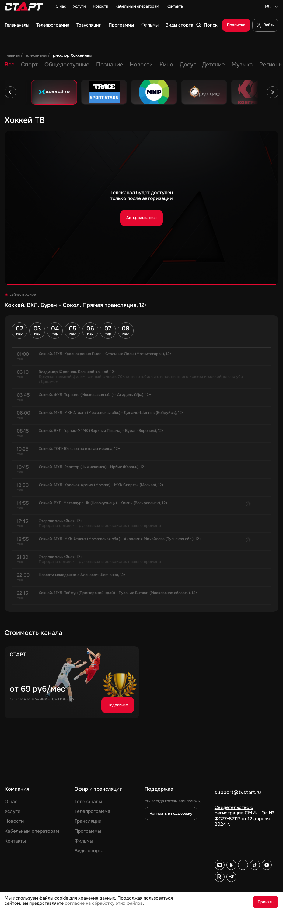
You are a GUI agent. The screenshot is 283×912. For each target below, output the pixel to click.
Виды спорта (179, 25)
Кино (166, 65)
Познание (109, 65)
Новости (100, 6)
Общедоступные (66, 65)
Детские (213, 65)
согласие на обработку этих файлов (104, 903)
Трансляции (89, 25)
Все (10, 65)
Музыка (242, 65)
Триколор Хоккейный (71, 55)
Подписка (236, 25)
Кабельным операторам (137, 6)
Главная (12, 55)
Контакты (175, 6)
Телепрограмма (52, 25)
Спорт (29, 65)
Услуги (79, 6)
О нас (61, 6)
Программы (121, 25)
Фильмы (150, 25)
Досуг (188, 65)
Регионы (271, 65)
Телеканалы (17, 25)
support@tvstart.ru (238, 793)
